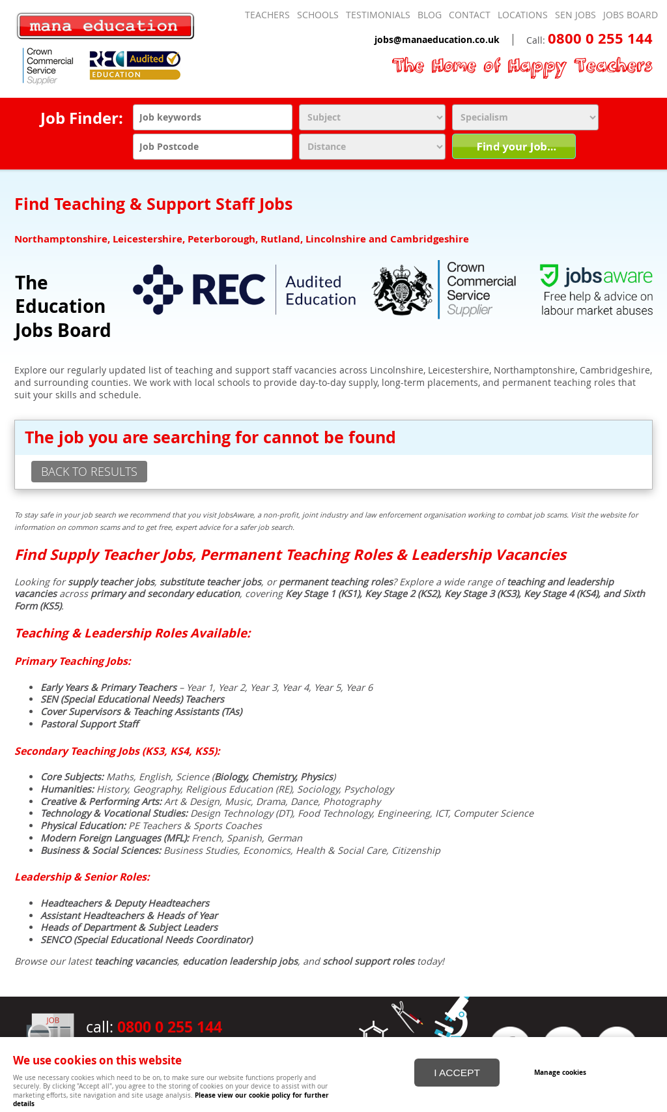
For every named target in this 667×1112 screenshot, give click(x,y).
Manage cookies (560, 1071)
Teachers (267, 15)
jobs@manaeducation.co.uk (437, 39)
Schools (318, 15)
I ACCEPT (457, 1071)
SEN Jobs (575, 15)
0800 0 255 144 (600, 38)
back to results (89, 471)
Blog (430, 15)
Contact (469, 15)
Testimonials (378, 15)
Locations (523, 15)
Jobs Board (630, 15)
